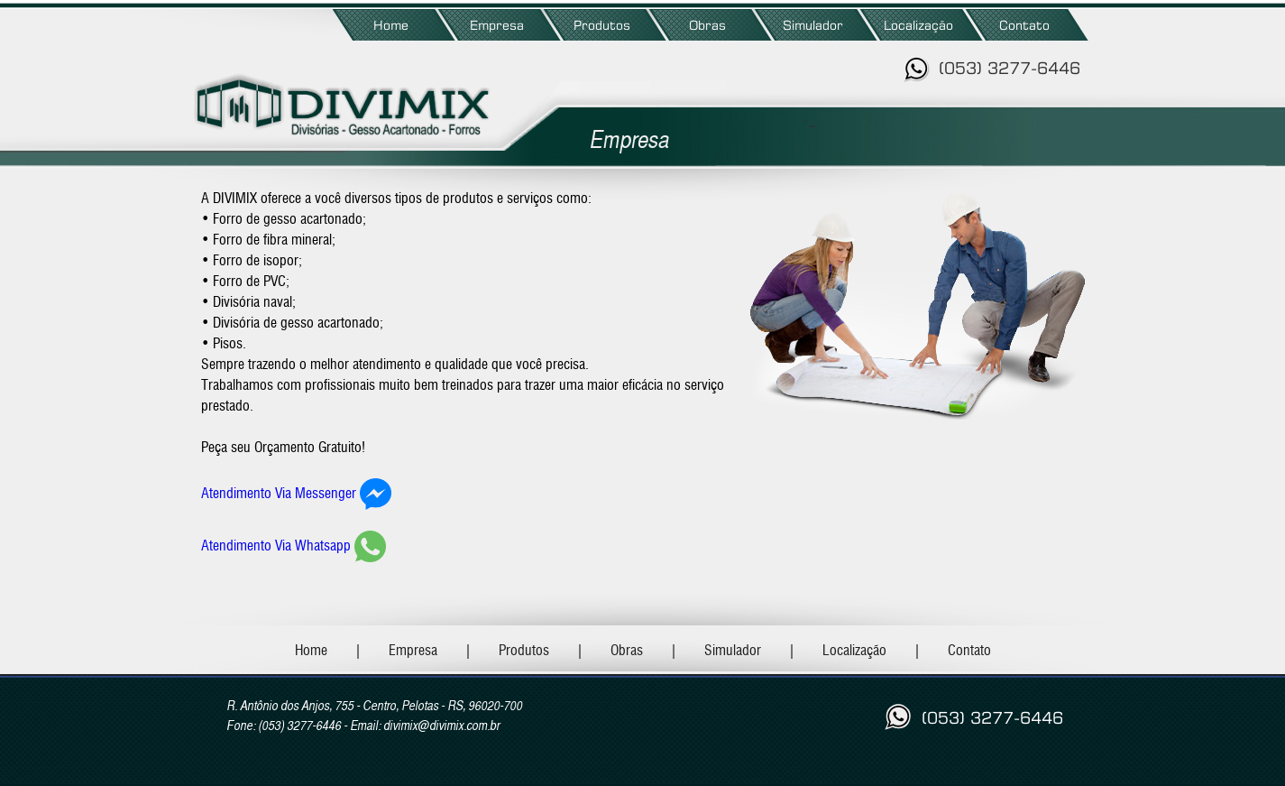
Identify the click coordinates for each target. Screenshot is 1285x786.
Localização (918, 24)
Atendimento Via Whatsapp (276, 545)
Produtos (602, 24)
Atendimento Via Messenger (278, 493)
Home (390, 24)
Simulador (813, 24)
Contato (1024, 24)
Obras (707, 24)
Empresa (497, 24)
